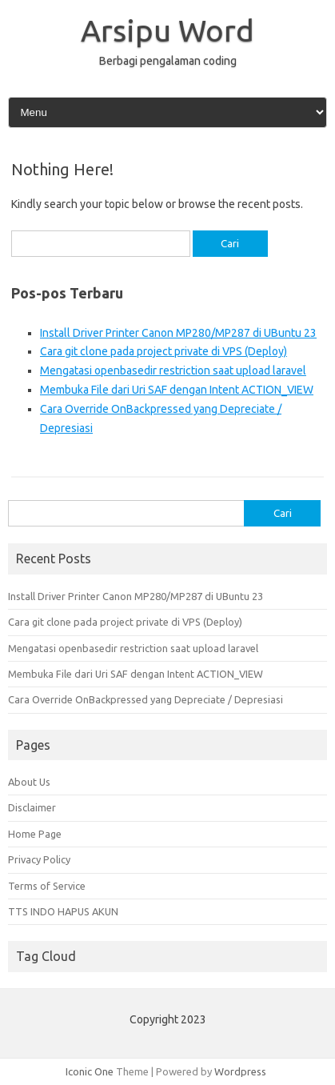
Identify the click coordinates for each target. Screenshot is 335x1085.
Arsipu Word (167, 30)
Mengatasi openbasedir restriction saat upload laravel (173, 370)
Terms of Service (47, 885)
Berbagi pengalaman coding (168, 60)
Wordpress (240, 1071)
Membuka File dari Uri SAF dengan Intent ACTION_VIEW (176, 389)
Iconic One (90, 1071)
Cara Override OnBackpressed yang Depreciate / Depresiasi (145, 699)
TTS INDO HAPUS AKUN (63, 911)
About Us (29, 781)
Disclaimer (32, 807)
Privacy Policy (39, 859)
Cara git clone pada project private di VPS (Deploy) (163, 351)
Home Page (35, 833)
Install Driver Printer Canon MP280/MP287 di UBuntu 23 (178, 332)
